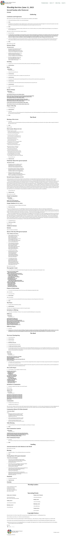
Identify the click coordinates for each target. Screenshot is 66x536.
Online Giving (57, 2)
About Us (51, 2)
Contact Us (63, 2)
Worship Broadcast (44, 2)
